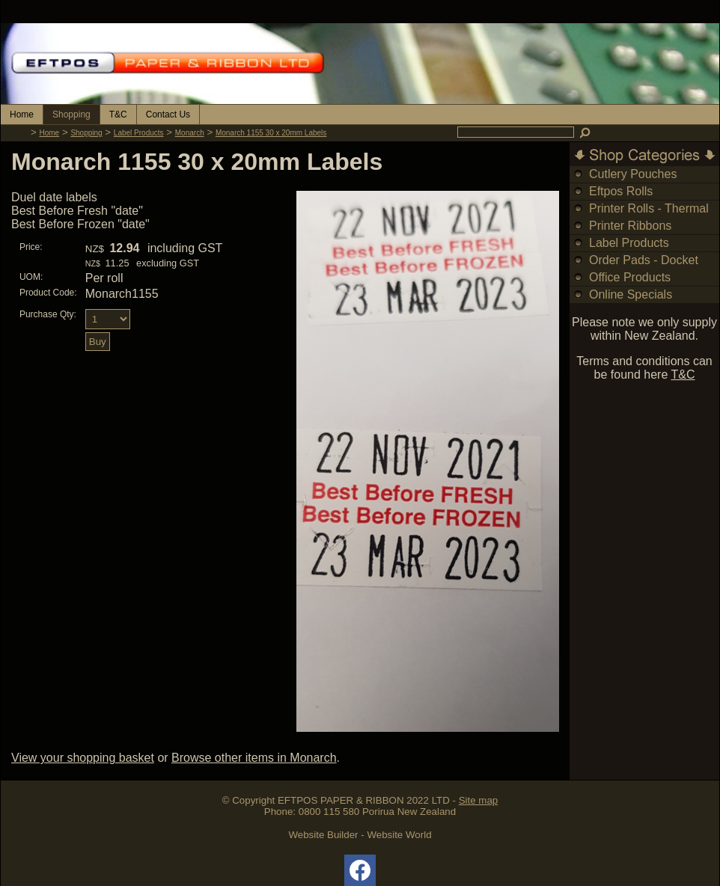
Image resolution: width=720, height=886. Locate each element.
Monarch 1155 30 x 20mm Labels (271, 133)
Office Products (630, 277)
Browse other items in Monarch (254, 757)
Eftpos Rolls (621, 191)
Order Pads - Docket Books (643, 268)
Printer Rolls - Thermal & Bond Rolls (649, 216)
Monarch (189, 133)
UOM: (31, 277)
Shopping (71, 114)
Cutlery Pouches (633, 174)
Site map (478, 800)
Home (22, 114)
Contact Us (168, 114)
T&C (118, 114)
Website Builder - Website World (359, 834)
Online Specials (630, 294)
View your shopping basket (82, 757)
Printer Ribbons (630, 225)
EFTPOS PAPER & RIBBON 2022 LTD (364, 800)
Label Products (139, 133)
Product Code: (48, 292)
